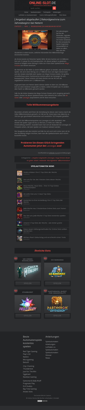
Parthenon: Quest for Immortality (57, 283)
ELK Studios (27, 377)
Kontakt (56, 389)
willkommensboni (64, 151)
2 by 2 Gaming (28, 356)
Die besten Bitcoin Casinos (42, 386)
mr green (30, 151)
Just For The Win (29, 362)
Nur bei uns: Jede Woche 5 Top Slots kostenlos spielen (44, 206)
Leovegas (26, 88)
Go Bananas (57, 250)
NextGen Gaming (30, 367)
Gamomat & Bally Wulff (32, 371)
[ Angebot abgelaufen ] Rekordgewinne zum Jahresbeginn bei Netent (42, 23)
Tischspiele (46, 12)
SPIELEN (28, 274)
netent (36, 151)
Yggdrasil (26, 365)
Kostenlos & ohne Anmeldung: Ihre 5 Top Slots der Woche (43, 191)
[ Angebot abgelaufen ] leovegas (43, 148)
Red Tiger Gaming (30, 342)
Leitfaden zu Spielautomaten (28, 15)
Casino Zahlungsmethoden (48, 15)
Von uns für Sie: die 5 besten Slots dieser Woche (42, 170)
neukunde (42, 151)
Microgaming (28, 350)
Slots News (62, 15)
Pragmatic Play (29, 374)
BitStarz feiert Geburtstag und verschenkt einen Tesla (44, 228)
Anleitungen (57, 12)
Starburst (27, 283)
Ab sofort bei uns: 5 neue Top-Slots (37, 184)
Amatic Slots (28, 382)
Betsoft (26, 353)
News (48, 348)
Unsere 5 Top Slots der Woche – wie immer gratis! (42, 213)
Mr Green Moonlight (27, 250)
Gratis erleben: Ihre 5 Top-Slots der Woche (40, 163)
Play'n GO (27, 345)
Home (26, 12)
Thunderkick (28, 359)
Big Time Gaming (30, 379)
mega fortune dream (62, 148)
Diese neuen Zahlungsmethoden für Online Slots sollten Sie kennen (45, 220)
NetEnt (26, 347)
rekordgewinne (52, 151)
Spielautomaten (36, 12)
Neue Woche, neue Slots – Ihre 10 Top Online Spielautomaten (41, 177)
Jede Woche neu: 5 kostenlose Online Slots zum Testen (44, 199)
